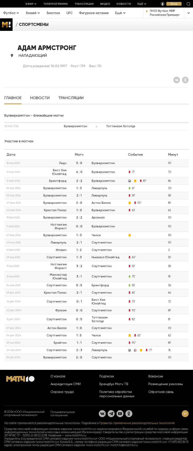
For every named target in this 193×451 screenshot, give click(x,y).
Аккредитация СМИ (65, 384)
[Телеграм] (111, 413)
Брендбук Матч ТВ (113, 384)
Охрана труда (62, 392)
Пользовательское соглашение (62, 413)
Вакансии (155, 376)
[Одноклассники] (185, 80)
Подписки (106, 376)
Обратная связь (161, 392)
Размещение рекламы (165, 384)
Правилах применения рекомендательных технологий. (137, 423)
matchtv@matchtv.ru (124, 445)
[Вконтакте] (176, 80)
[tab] (12, 98)
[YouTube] (120, 413)
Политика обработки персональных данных (117, 394)
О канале (57, 376)
